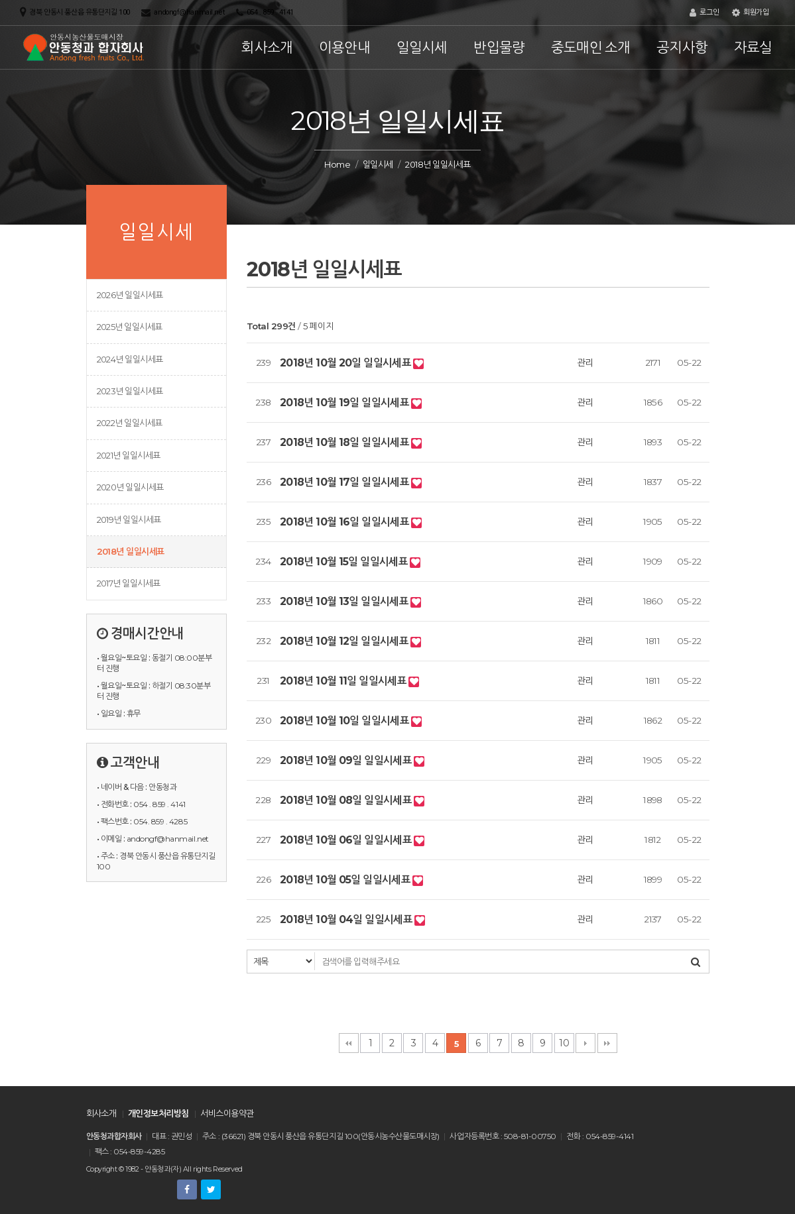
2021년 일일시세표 (128, 455)
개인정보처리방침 (158, 1113)
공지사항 (681, 47)
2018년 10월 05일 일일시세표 (346, 879)
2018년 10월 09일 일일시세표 (347, 760)
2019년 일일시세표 (129, 519)
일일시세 (422, 47)
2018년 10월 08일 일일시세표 (347, 800)
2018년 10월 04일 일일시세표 (347, 919)
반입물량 (498, 47)
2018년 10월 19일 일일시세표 (345, 402)
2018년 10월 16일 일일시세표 (345, 522)
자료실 (753, 47)
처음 (349, 1043)
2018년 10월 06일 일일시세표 (347, 840)
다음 (585, 1043)
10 (564, 1043)
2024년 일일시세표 (130, 359)
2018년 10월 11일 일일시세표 (344, 681)
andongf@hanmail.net (189, 12)
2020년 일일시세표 (130, 487)
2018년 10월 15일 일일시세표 (345, 561)
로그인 (704, 12)
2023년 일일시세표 (130, 391)
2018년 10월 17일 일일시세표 (345, 482)
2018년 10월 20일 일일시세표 (346, 363)
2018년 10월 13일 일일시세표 (345, 601)
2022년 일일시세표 (129, 422)
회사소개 (266, 47)
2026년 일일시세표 (130, 295)
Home (337, 164)
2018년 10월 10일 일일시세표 (345, 720)
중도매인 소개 (590, 47)
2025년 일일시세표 (129, 326)
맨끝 (607, 1043)
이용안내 (344, 47)
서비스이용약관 (226, 1113)
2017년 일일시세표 (128, 583)
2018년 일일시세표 (130, 551)
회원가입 (750, 12)
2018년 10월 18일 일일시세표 (345, 442)
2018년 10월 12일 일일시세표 (345, 641)
